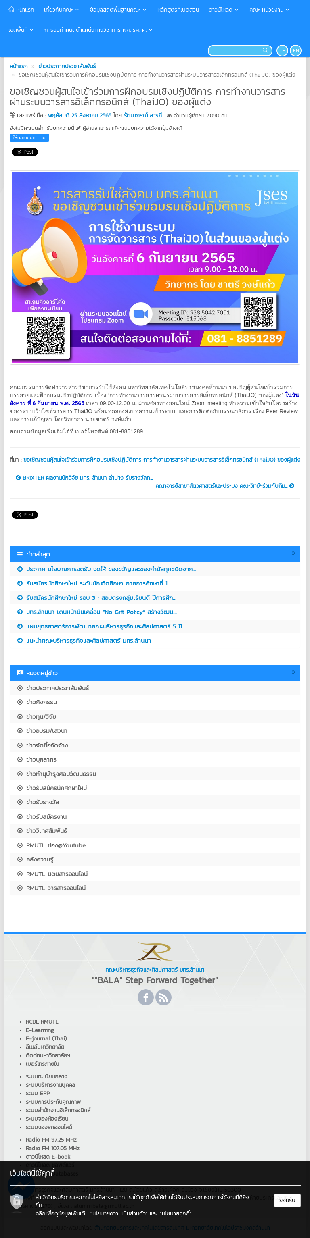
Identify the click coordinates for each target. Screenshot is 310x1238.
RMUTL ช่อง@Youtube (51, 845)
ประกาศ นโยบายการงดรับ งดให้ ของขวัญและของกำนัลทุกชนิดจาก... (106, 569)
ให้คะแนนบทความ (29, 137)
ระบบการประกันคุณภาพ (53, 1102)
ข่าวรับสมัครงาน (41, 816)
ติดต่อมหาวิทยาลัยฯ (48, 1055)
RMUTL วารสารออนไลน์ (51, 888)
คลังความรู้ (34, 859)
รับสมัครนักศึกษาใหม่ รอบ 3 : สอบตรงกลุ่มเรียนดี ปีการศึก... (96, 597)
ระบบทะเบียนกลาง (46, 1076)
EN (296, 50)
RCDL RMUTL (42, 1021)
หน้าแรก (21, 10)
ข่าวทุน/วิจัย (36, 716)
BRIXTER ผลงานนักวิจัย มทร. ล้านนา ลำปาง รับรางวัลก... (84, 478)
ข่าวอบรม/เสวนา (41, 730)
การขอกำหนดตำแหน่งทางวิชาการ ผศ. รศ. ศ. (99, 30)
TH (283, 50)
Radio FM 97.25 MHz (51, 1140)
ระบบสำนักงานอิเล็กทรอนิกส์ (58, 1110)
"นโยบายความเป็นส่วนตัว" (119, 1213)
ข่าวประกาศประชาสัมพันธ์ (52, 688)
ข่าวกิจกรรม (36, 702)
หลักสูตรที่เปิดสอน (178, 10)
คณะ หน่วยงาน (270, 10)
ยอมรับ (287, 1200)
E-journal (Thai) (46, 1038)
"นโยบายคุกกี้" (176, 1213)
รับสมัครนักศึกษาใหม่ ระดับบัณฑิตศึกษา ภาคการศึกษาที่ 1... (93, 583)
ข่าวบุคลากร (36, 759)
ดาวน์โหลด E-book (48, 1157)
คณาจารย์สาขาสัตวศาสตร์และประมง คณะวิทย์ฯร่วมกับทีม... (224, 486)
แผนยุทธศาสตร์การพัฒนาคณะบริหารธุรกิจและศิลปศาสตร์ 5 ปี (99, 626)
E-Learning (40, 1030)
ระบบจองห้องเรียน (47, 1119)
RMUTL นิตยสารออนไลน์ (52, 873)
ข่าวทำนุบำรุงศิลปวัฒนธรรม (56, 773)
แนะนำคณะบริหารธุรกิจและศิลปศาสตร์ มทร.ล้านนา (83, 640)
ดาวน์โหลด (224, 10)
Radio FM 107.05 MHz (53, 1148)
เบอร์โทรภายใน (42, 1064)
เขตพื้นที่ (21, 30)
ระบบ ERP (38, 1093)
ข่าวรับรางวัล (37, 802)
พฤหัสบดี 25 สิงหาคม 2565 (79, 115)
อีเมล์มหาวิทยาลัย (45, 1047)
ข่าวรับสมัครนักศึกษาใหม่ (51, 788)
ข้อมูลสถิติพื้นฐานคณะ (119, 10)
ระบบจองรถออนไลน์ (49, 1127)
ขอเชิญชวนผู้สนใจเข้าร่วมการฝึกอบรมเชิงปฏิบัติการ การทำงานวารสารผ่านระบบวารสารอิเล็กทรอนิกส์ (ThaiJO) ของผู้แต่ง (161, 460)
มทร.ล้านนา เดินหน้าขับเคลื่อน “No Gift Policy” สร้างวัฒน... (96, 611)
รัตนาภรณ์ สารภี (143, 115)
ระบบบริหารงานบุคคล (50, 1085)
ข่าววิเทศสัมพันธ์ (41, 830)
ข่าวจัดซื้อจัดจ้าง (42, 745)
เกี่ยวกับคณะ (62, 10)
